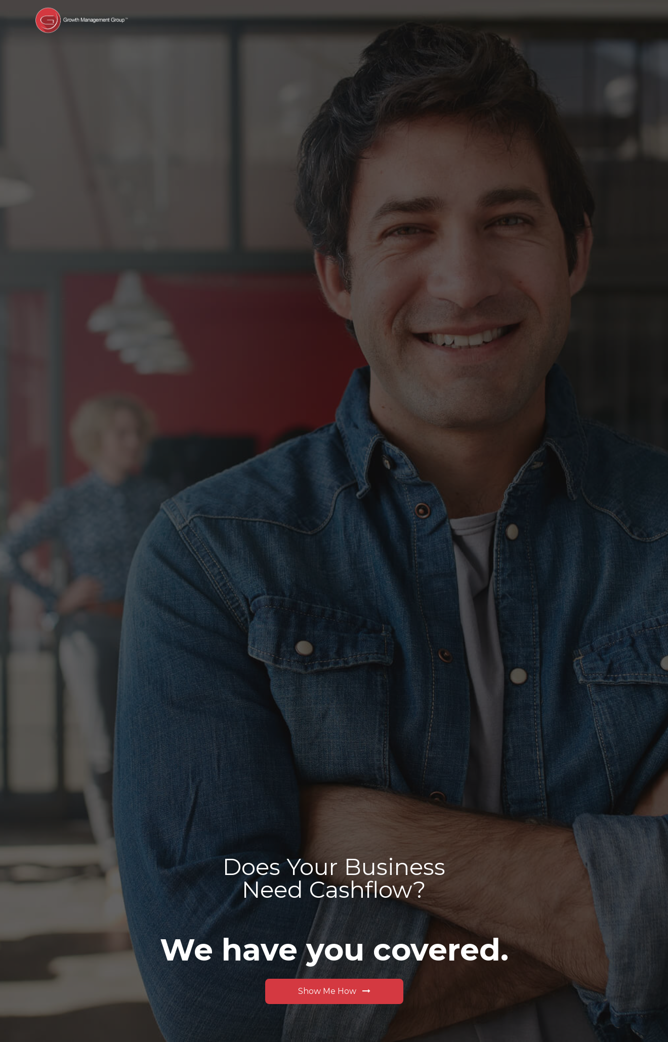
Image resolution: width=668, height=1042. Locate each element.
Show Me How (334, 991)
